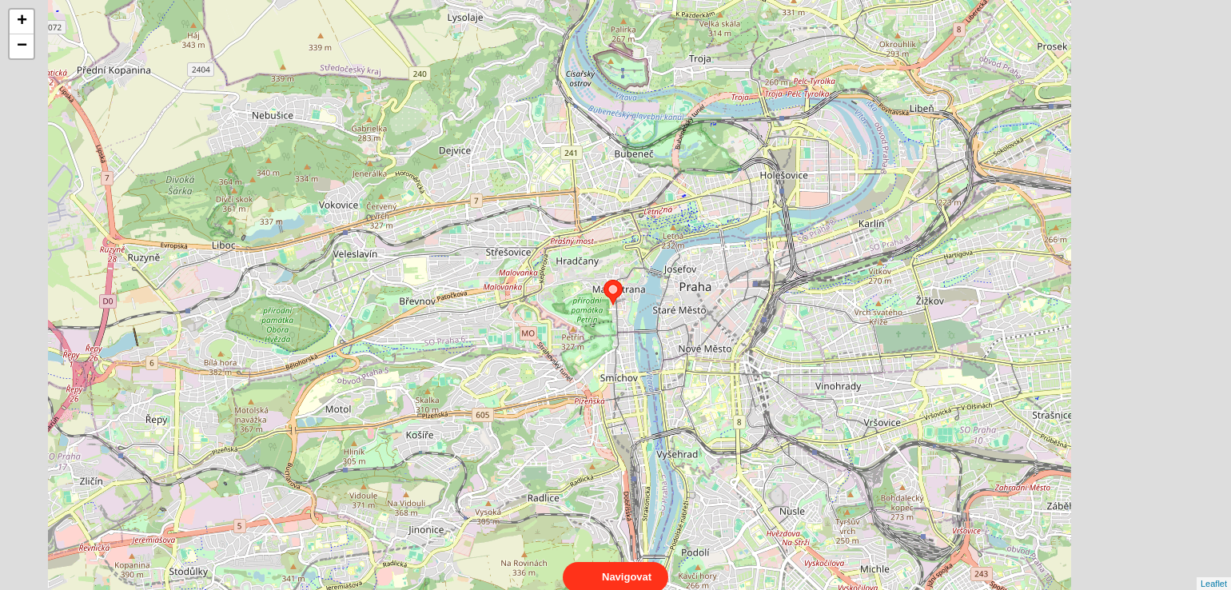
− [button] (22, 46)
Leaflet (1214, 569)
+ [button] (22, 22)
